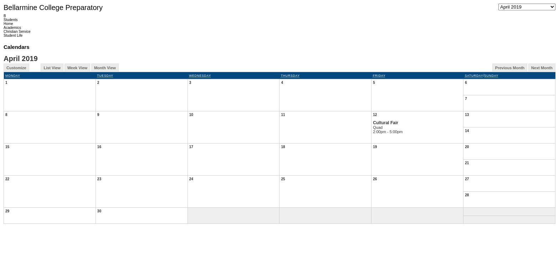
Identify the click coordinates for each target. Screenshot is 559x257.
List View (51, 68)
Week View (77, 68)
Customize (16, 68)
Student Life (13, 35)
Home (8, 24)
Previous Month (510, 68)
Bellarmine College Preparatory (53, 7)
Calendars (17, 47)
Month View (105, 68)
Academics (12, 28)
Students (10, 20)
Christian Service (17, 32)
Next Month (542, 68)
